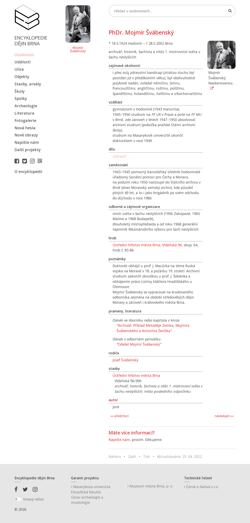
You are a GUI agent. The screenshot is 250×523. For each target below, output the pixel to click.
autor (113, 399)
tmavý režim (33, 499)
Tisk (146, 456)
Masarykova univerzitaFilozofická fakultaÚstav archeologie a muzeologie (90, 494)
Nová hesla (24, 128)
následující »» (224, 416)
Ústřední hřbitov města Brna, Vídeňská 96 (147, 245)
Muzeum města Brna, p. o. (150, 486)
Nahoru (115, 456)
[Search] (172, 11)
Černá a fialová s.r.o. (201, 486)
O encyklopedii (28, 171)
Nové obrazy (26, 135)
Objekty (21, 76)
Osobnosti (24, 54)
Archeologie (25, 105)
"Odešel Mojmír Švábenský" (139, 344)
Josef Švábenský (125, 360)
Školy (19, 91)
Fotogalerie (25, 120)
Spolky (20, 98)
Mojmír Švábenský (78, 49)
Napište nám (26, 142)
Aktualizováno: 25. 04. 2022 (179, 456)
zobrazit (119, 156)
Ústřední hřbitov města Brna (136, 375)
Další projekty (27, 149)
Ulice (19, 69)
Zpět (132, 456)
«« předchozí (119, 416)
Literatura (24, 113)
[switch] (17, 499)
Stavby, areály (27, 84)
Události (22, 62)
